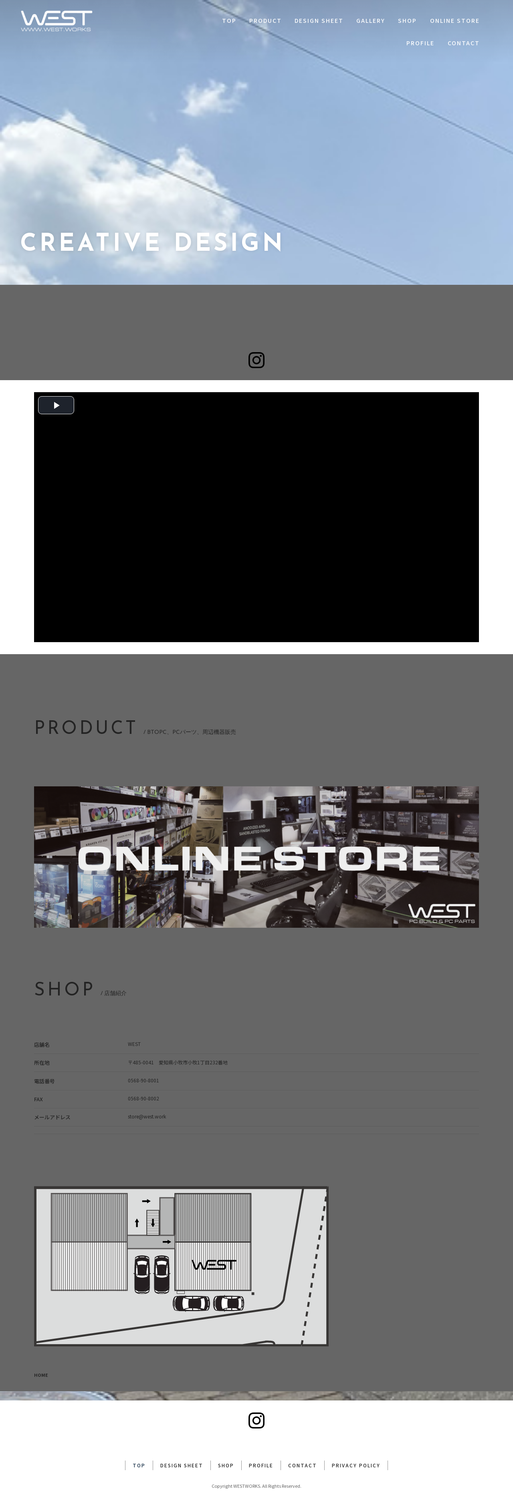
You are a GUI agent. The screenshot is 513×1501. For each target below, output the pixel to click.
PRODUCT (265, 20)
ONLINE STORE (455, 20)
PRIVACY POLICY (356, 1456)
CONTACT (464, 43)
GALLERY (370, 20)
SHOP (407, 20)
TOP (229, 20)
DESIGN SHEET (319, 20)
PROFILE (420, 43)
